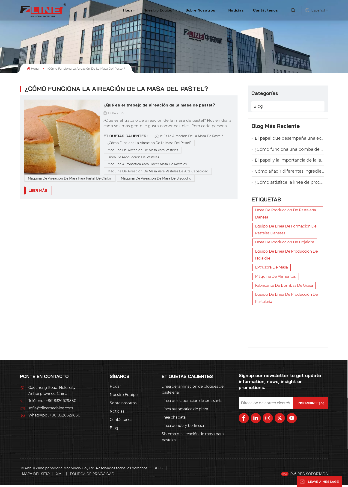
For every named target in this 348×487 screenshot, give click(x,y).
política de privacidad (92, 476)
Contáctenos (265, 10)
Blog (258, 104)
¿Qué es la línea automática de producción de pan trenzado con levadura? (288, 217)
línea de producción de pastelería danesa (285, 253)
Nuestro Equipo (157, 10)
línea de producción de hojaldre (284, 282)
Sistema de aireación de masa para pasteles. (193, 439)
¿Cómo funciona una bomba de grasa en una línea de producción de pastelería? (288, 150)
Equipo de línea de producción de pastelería (286, 337)
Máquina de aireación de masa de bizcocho (156, 178)
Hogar (128, 10)
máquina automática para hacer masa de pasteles (147, 164)
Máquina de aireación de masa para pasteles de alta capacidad (157, 171)
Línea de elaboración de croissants (192, 403)
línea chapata (174, 419)
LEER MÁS (38, 190)
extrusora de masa (271, 307)
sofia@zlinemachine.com (50, 410)
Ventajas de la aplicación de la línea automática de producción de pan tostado (288, 195)
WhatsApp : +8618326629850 (54, 417)
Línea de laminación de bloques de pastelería (192, 391)
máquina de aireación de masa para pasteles (142, 150)
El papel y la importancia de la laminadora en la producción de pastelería (288, 162)
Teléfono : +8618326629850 (52, 403)
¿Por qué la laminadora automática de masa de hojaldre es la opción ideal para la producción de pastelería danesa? (288, 206)
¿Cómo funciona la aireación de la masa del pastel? (149, 143)
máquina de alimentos (275, 316)
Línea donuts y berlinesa (183, 427)
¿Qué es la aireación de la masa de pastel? (189, 136)
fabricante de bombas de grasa (284, 325)
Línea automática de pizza (185, 411)
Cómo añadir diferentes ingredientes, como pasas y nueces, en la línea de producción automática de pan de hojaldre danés (288, 173)
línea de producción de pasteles (133, 157)
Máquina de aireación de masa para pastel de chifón (70, 178)
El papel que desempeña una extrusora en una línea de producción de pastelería (288, 139)
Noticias (236, 10)
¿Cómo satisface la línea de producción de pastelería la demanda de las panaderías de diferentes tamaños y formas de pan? (288, 184)
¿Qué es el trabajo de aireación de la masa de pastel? (159, 105)
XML (59, 476)
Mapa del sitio (36, 476)
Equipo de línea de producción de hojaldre (286, 294)
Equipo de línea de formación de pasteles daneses (285, 269)
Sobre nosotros (200, 10)
